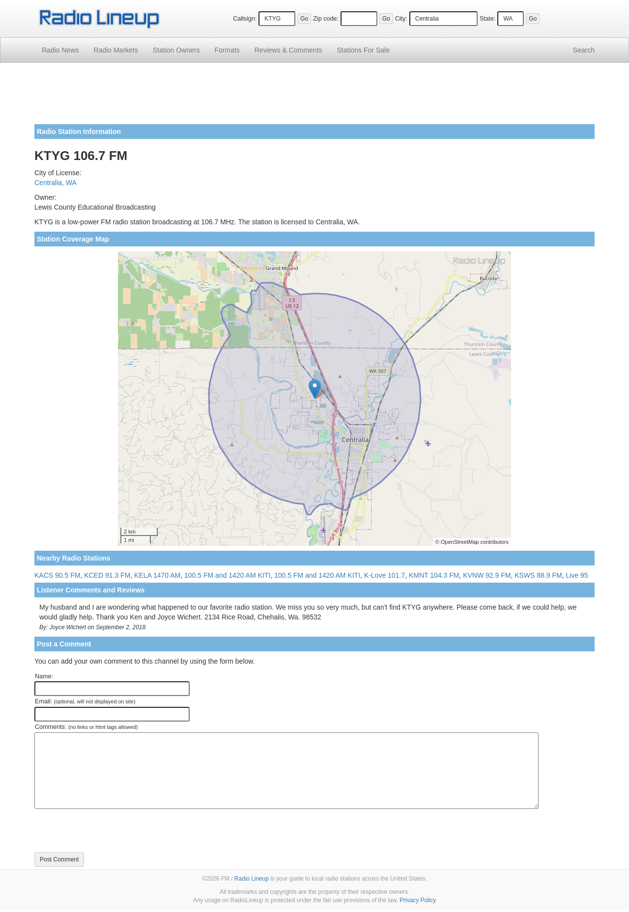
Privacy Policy (418, 900)
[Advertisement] (314, 97)
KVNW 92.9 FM (487, 575)
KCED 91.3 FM (107, 575)
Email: (85, 701)
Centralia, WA (55, 183)
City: (401, 18)
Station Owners (176, 50)
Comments (288, 50)
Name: (44, 676)
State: (488, 18)
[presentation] (109, 830)
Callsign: (245, 18)
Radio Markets (115, 50)
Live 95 (577, 575)
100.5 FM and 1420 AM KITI (227, 575)
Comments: (86, 727)
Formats (226, 50)
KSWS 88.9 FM (538, 575)
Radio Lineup (251, 878)
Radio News (60, 50)
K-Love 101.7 (384, 575)
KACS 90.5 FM (57, 575)
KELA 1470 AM (157, 575)
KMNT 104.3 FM (434, 575)
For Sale (363, 50)
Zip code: (326, 18)
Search (584, 50)
